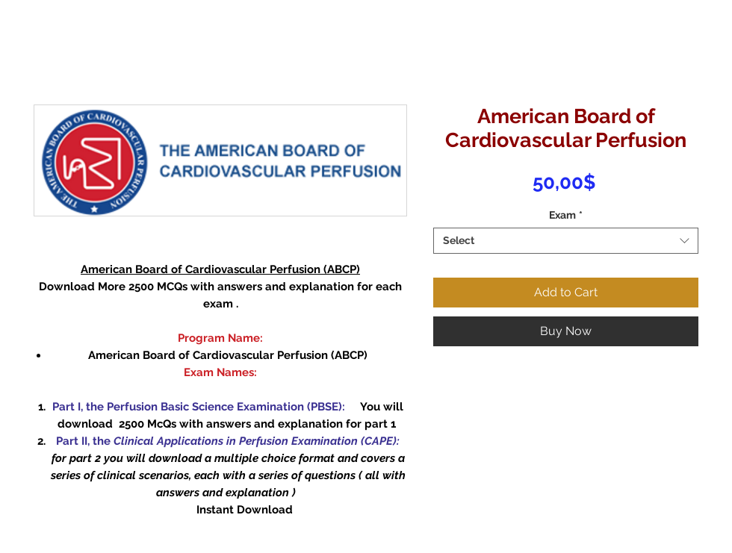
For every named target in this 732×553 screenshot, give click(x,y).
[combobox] (565, 241)
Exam (566, 215)
